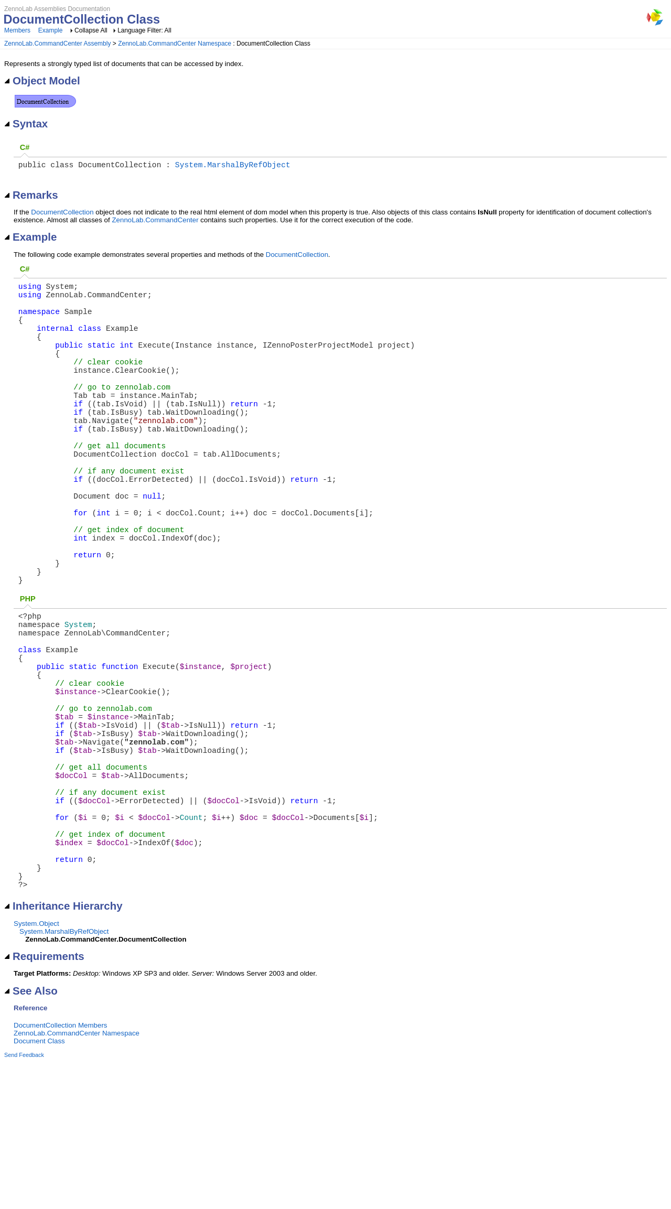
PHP (28, 676)
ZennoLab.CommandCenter (155, 222)
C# (25, 147)
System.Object (36, 1070)
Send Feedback (24, 1202)
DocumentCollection (62, 214)
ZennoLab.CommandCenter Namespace (174, 43)
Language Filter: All (144, 30)
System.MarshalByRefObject (232, 166)
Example (50, 30)
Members (17, 30)
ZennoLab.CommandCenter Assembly (57, 43)
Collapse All (90, 30)
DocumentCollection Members (60, 1172)
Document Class (39, 1188)
